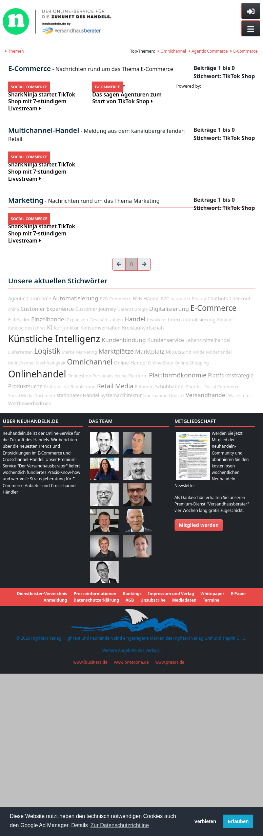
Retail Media (115, 550)
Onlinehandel (37, 538)
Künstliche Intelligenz (54, 503)
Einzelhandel (48, 483)
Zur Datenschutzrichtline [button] (119, 825)
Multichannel (21, 527)
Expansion (77, 484)
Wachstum (239, 560)
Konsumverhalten (100, 492)
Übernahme (155, 560)
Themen (14, 51)
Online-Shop (160, 527)
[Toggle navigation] (250, 28)
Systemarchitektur (121, 559)
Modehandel (219, 517)
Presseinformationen (95, 758)
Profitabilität (56, 551)
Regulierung (83, 551)
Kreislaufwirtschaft (143, 492)
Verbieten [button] (205, 821)
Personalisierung (110, 540)
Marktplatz (149, 516)
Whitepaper (212, 758)
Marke (68, 517)
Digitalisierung (169, 473)
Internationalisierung (192, 484)
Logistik (47, 515)
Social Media (21, 560)
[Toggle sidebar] (250, 11)
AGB (129, 765)
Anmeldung (55, 765)
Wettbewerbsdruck (29, 568)
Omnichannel (172, 51)
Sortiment (45, 560)
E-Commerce (244, 51)
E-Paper (238, 758)
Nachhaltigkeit (50, 527)
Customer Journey (95, 473)
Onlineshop (79, 540)
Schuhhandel (170, 551)
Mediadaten (184, 765)
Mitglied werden (199, 690)
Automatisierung (75, 462)
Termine (211, 765)
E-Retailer (19, 484)
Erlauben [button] (238, 821)
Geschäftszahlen (106, 484)
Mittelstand (178, 516)
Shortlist (194, 551)
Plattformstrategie (231, 540)
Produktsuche (25, 550)
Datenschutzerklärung (96, 765)
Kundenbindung (124, 505)
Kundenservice (165, 505)
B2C (165, 463)
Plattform (137, 540)
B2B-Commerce (115, 463)
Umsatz (176, 560)
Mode (198, 517)
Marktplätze (116, 516)
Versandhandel (206, 559)
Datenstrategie (132, 474)
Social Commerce (221, 551)
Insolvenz (156, 484)
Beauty (199, 463)
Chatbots (217, 463)
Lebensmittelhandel (207, 505)
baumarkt (180, 463)
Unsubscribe (152, 765)
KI (49, 492)
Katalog (225, 484)
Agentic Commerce (208, 51)
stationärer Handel (78, 559)
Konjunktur (66, 492)
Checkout (239, 463)
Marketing (86, 517)
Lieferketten (20, 517)
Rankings (132, 758)
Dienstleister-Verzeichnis (42, 758)
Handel (134, 483)
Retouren (144, 551)
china (13, 474)
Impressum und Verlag (171, 758)
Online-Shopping (192, 527)
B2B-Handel (146, 463)
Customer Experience (47, 473)
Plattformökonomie (177, 539)
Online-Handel (130, 527)
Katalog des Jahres (27, 493)
